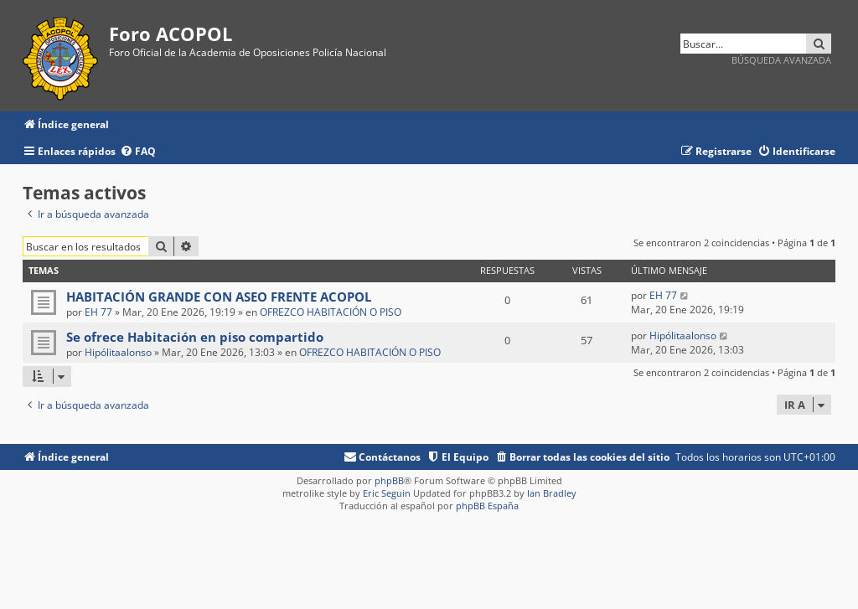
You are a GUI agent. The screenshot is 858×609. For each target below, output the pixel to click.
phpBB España (487, 505)
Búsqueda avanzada (781, 60)
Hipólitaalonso (118, 352)
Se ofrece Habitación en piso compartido (194, 336)
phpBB (389, 480)
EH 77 (98, 312)
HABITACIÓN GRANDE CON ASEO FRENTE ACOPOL (218, 296)
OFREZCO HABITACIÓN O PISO (330, 312)
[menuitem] (138, 152)
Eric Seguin (387, 493)
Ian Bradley (551, 493)
